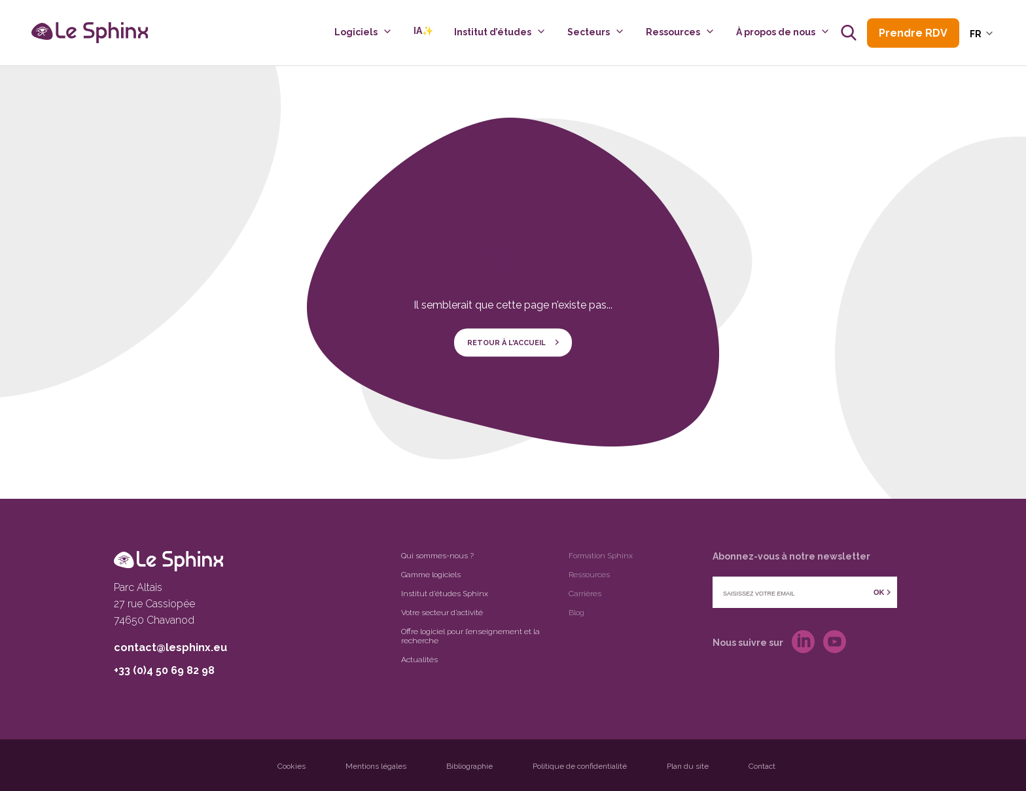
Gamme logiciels (431, 574)
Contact (762, 766)
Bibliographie (469, 766)
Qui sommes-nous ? (437, 555)
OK (879, 592)
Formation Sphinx (601, 555)
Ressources (673, 32)
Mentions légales (375, 766)
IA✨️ (423, 30)
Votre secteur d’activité (442, 612)
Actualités (419, 659)
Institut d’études (492, 32)
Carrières (585, 593)
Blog (576, 612)
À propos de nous (775, 32)
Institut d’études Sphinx (444, 593)
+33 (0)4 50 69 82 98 (164, 670)
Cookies (291, 766)
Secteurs (588, 32)
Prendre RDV (913, 33)
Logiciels (356, 32)
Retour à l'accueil (506, 342)
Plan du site (688, 766)
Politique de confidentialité (580, 766)
